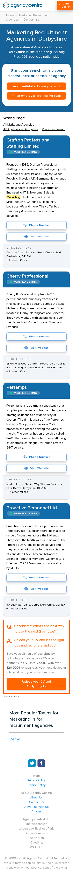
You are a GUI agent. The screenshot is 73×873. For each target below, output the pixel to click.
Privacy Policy (36, 780)
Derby (14, 739)
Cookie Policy (36, 785)
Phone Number (36, 225)
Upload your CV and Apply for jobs (36, 684)
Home (10, 15)
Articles (36, 811)
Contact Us (36, 802)
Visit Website (36, 237)
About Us (36, 797)
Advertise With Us (36, 806)
